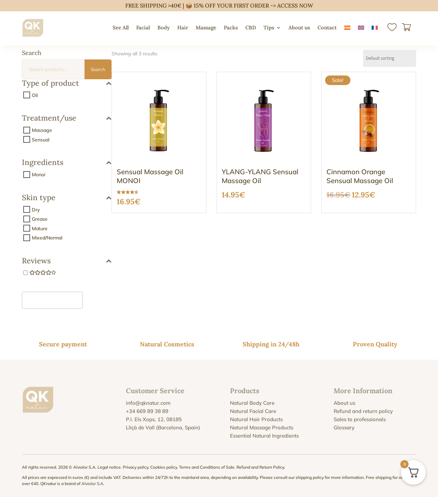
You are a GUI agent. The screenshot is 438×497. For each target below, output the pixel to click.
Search (98, 69)
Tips (268, 27)
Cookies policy (163, 467)
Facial (143, 27)
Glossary (344, 427)
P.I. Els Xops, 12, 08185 (154, 419)
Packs (231, 27)
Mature (40, 228)
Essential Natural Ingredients (264, 435)
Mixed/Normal (47, 238)
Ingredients (67, 162)
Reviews (67, 261)
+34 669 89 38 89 (147, 411)
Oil (35, 95)
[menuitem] (347, 28)
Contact (327, 27)
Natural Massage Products (261, 427)
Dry (36, 209)
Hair (182, 27)
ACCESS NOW (295, 5)
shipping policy (310, 477)
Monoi (38, 174)
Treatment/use (67, 118)
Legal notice (109, 467)
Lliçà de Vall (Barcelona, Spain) (163, 427)
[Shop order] (389, 58)
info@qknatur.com (148, 403)
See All (121, 27)
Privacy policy (135, 467)
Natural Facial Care (253, 411)
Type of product (67, 83)
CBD (250, 27)
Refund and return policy (363, 411)
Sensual (40, 139)
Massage (206, 27)
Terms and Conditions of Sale (206, 467)
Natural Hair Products (256, 419)
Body (163, 27)
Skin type (67, 198)
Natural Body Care (252, 403)
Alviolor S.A (92, 483)
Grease (40, 219)
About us (299, 27)
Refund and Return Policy (260, 467)
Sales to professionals (360, 419)
